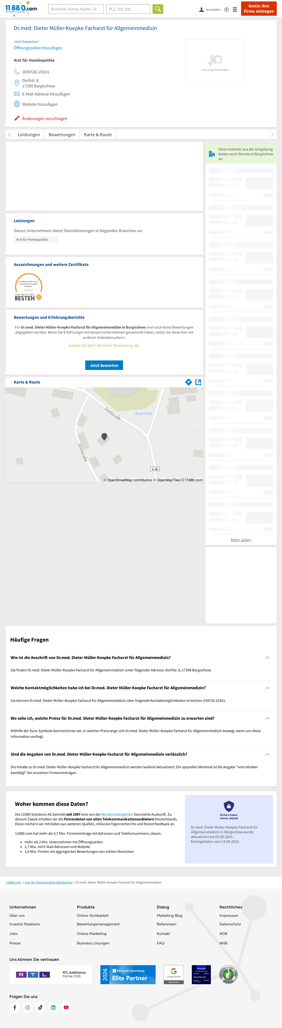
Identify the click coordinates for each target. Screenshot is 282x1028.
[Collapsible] (267, 658)
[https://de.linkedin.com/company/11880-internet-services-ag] (53, 1007)
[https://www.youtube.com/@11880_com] (66, 1007)
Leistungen (29, 134)
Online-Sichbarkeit (93, 915)
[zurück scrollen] (9, 134)
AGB (223, 933)
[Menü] (237, 9)
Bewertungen (62, 134)
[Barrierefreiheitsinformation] (228, 9)
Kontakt (163, 933)
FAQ (160, 943)
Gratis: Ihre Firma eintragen (259, 8)
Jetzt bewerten (104, 365)
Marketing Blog (169, 915)
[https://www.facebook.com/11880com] (15, 1007)
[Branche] (76, 9)
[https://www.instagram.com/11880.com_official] (27, 1007)
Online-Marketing (91, 933)
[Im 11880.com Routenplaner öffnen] (188, 381)
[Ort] (128, 9)
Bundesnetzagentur (117, 814)
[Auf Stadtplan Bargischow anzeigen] (198, 381)
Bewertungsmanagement (98, 924)
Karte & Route (98, 134)
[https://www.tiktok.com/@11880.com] (40, 1007)
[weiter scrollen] (272, 134)
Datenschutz (230, 924)
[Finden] (158, 9)
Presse (15, 943)
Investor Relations (25, 924)
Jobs (14, 933)
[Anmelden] (211, 9)
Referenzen (166, 924)
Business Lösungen (93, 943)
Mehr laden (241, 540)
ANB (223, 943)
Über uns (17, 915)
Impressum (228, 915)
